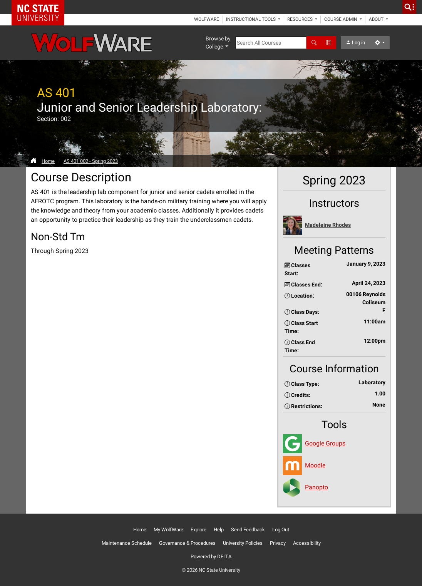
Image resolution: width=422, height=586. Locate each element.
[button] (334, 225)
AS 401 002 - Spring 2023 (91, 161)
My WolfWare (168, 529)
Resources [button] (300, 19)
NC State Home (40, 7)
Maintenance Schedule (127, 543)
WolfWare (206, 19)
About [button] (377, 19)
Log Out (280, 529)
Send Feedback (248, 529)
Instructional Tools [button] (251, 19)
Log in (355, 42)
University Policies (243, 543)
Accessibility (307, 543)
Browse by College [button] (218, 42)
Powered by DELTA (211, 556)
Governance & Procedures (187, 543)
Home (48, 161)
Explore (198, 529)
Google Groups (325, 443)
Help (219, 529)
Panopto (316, 487)
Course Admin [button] (341, 19)
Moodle (315, 465)
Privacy (278, 543)
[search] (409, 7)
